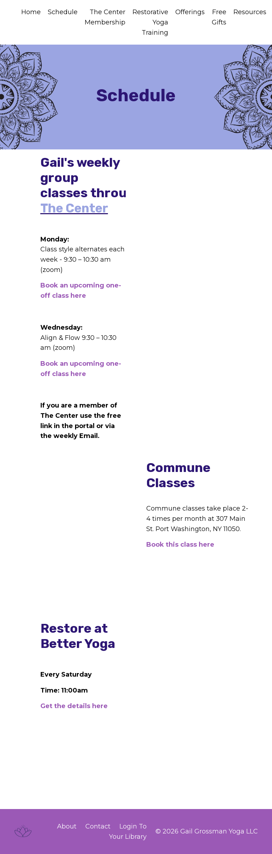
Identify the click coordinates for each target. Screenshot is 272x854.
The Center (76, 208)
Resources (249, 12)
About (66, 826)
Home (31, 12)
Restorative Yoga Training (150, 22)
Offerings (190, 12)
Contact (97, 826)
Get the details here (74, 706)
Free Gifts (219, 17)
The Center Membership (105, 17)
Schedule (63, 12)
